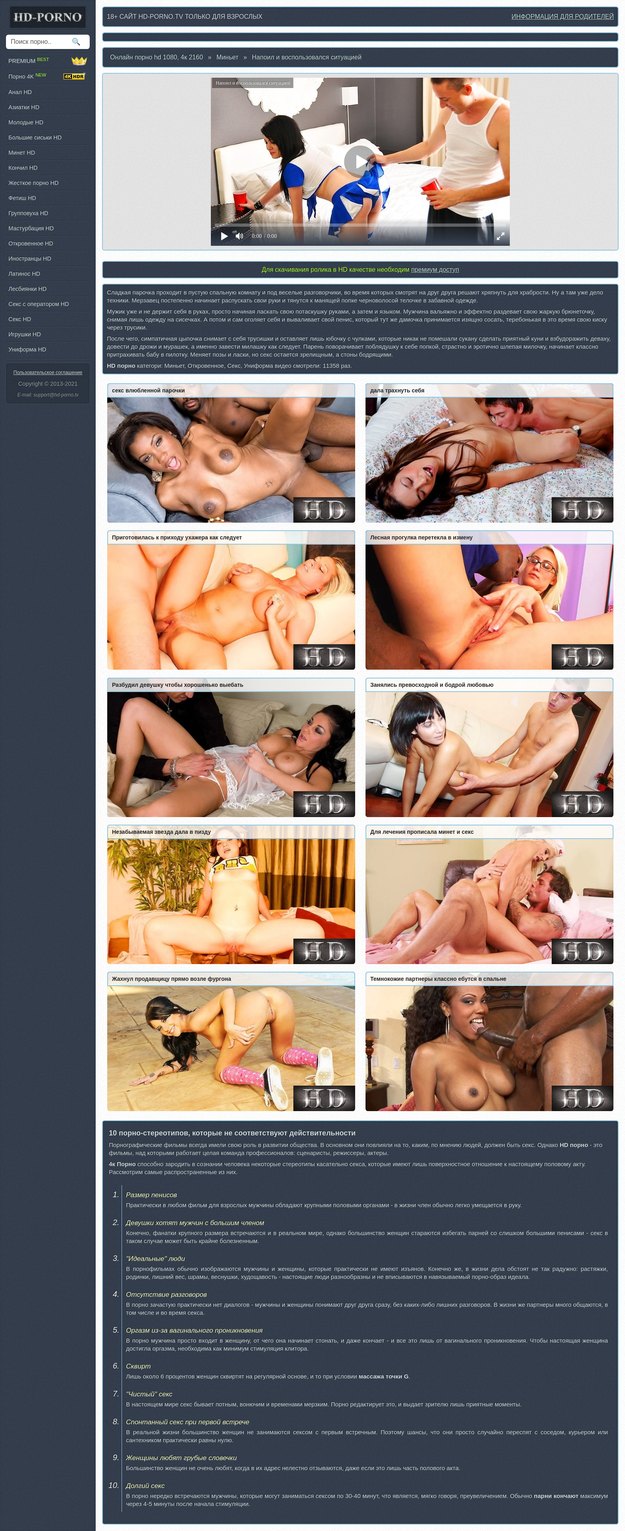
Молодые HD (25, 122)
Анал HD (20, 92)
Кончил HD (22, 168)
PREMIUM (47, 61)
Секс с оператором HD (38, 304)
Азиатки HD (23, 107)
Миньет (227, 57)
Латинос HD (24, 274)
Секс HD (19, 319)
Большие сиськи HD (35, 137)
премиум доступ (435, 269)
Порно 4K (47, 76)
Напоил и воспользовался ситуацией (307, 57)
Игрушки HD (24, 334)
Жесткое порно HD (33, 183)
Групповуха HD (28, 213)
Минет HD (21, 152)
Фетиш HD (22, 198)
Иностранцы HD (29, 258)
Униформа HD (27, 349)
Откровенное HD (30, 243)
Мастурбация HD (31, 228)
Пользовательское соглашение (48, 372)
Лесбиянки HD (27, 289)
